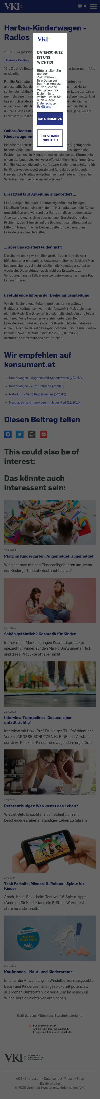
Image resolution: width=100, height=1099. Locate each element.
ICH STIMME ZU (50, 119)
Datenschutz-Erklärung (46, 105)
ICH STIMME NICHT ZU (50, 138)
